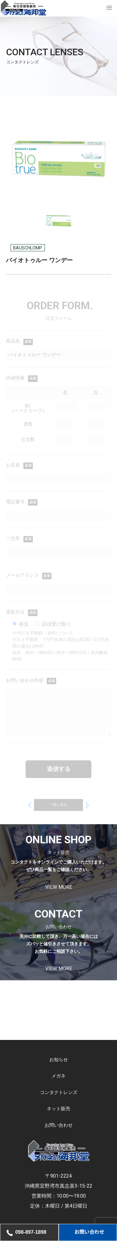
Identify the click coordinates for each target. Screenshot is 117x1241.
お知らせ (58, 1059)
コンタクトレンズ (58, 1092)
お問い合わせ (59, 1125)
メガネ (58, 1076)
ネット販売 (58, 1108)
